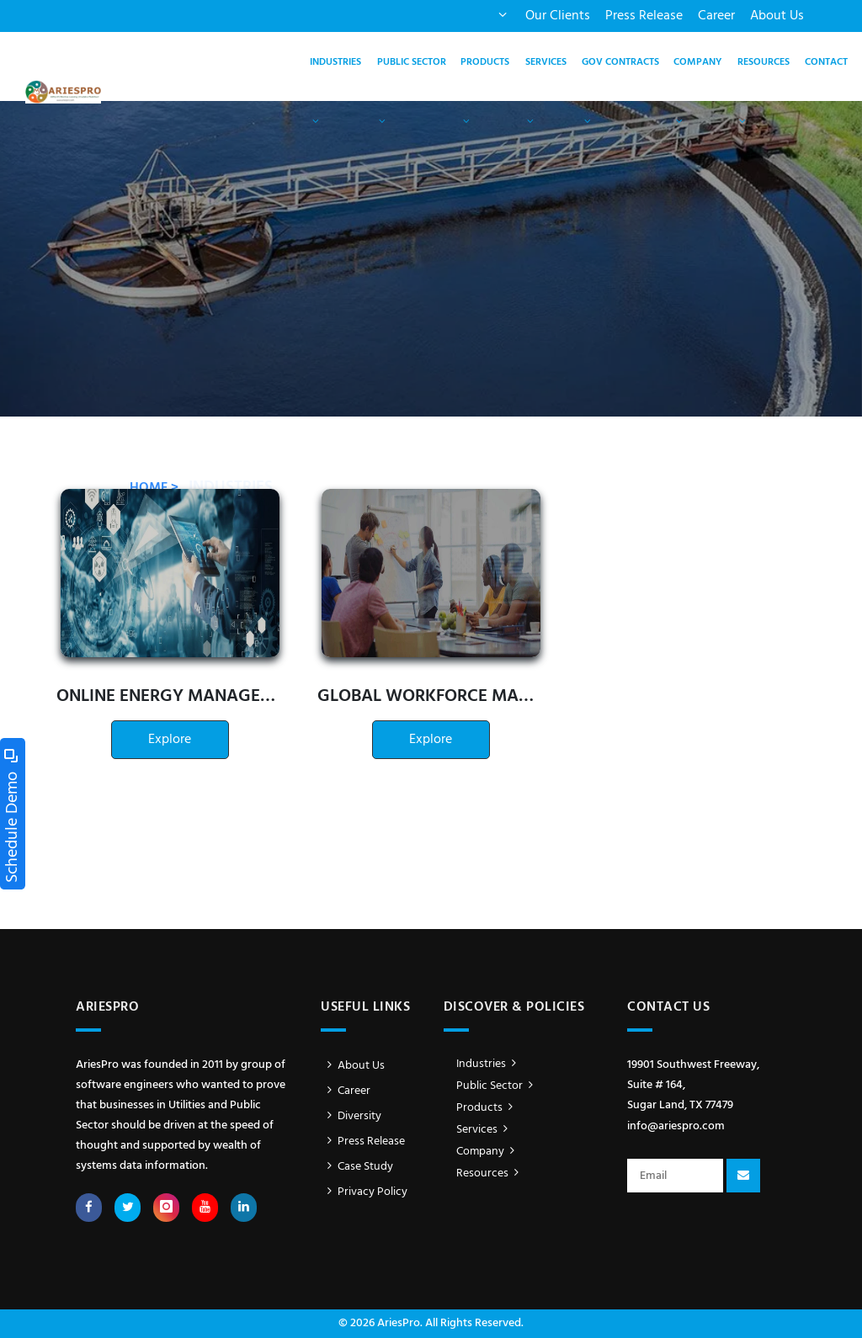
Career (716, 16)
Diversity (351, 1116)
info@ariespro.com (676, 1126)
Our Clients (557, 16)
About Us (777, 16)
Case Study (357, 1166)
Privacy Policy (364, 1192)
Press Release (644, 16)
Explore (169, 740)
